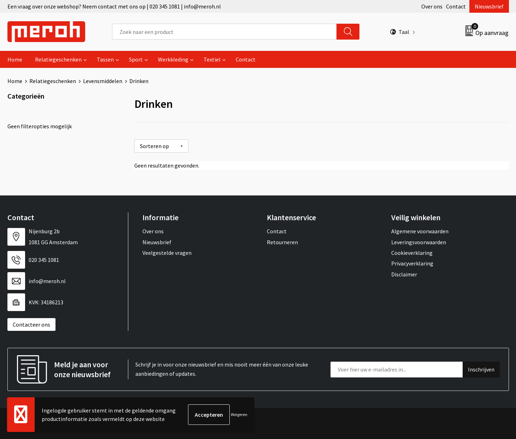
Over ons (431, 6)
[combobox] (224, 32)
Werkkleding (173, 59)
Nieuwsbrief (489, 6)
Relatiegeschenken (58, 59)
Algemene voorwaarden (419, 231)
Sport (136, 59)
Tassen (105, 59)
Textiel (212, 59)
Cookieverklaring (412, 252)
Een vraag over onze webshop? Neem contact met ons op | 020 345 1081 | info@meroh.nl (114, 6)
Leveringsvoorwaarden (418, 241)
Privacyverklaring (412, 263)
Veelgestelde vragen (167, 252)
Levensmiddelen (102, 80)
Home (14, 59)
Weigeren (239, 414)
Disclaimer (404, 274)
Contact (456, 6)
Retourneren (282, 241)
